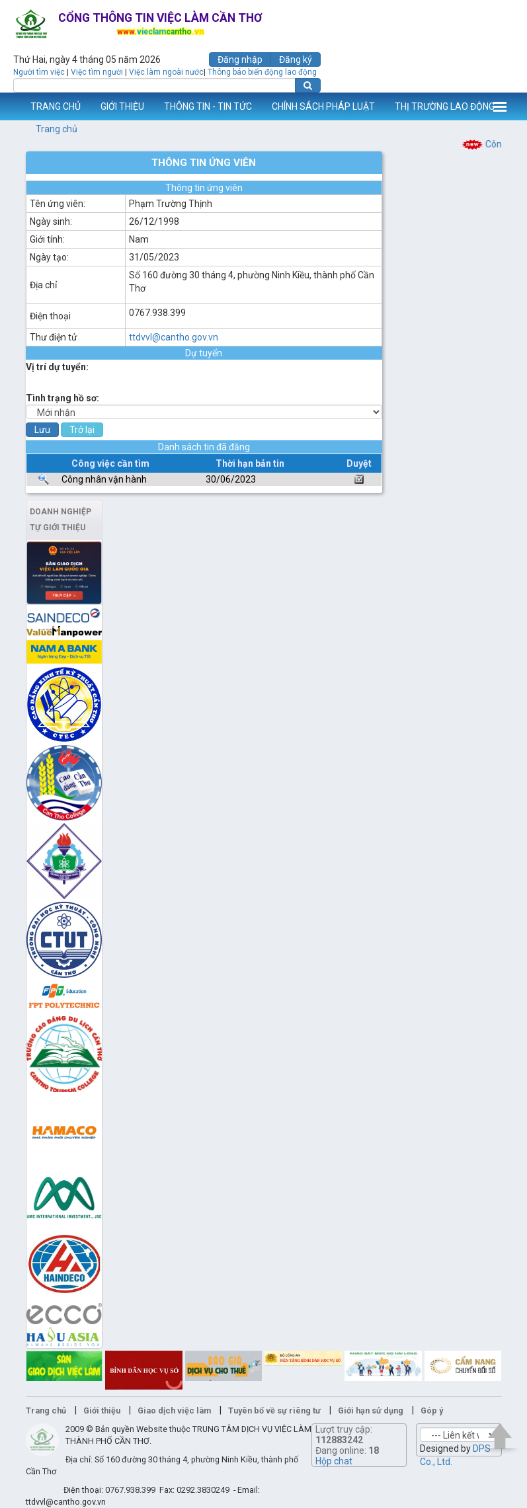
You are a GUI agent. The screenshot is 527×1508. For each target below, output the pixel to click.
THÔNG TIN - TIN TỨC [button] (208, 106)
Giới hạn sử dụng (370, 1410)
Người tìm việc (39, 72)
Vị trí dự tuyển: (57, 367)
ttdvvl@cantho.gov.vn (173, 337)
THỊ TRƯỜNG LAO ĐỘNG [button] (445, 106)
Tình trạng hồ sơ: (62, 398)
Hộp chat (333, 1461)
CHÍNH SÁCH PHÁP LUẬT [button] (323, 106)
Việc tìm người (97, 72)
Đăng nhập (240, 59)
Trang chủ (56, 129)
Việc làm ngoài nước (166, 72)
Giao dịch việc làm (174, 1410)
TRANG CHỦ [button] (55, 106)
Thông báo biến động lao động (262, 72)
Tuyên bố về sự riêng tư (274, 1410)
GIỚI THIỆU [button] (122, 106)
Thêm (499, 106)
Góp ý (432, 1410)
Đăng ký (295, 59)
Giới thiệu (101, 1410)
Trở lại (82, 429)
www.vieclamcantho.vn (10, 106)
